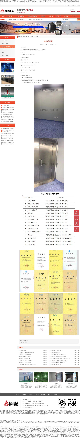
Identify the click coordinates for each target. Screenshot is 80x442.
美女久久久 (34, 431)
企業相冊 (56, 394)
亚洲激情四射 (17, 426)
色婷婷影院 (26, 428)
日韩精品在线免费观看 (68, 429)
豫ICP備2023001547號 (27, 407)
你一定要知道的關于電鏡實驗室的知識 (8, 140)
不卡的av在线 (28, 435)
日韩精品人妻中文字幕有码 (17, 429)
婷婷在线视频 (40, 426)
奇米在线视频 (16, 431)
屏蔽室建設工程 (71, 383)
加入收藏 (65, 5)
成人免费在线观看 (59, 429)
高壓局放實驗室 (39, 19)
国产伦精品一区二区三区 (29, 429)
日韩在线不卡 (5, 436)
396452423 (27, 403)
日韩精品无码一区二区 (43, 436)
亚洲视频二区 (63, 431)
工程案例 (58, 16)
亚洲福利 (32, 437)
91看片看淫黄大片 (47, 435)
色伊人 (77, 426)
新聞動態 (66, 16)
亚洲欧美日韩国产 (48, 434)
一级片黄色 (6, 434)
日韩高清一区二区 (21, 435)
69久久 (42, 430)
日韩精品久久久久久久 (32, 432)
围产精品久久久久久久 (12, 430)
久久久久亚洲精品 (56, 435)
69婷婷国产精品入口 (39, 429)
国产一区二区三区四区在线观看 (50, 432)
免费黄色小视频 (72, 426)
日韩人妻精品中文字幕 (55, 428)
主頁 (24, 36)
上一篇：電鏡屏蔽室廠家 (23, 340)
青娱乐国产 (14, 437)
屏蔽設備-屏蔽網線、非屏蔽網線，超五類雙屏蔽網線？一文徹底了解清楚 (8, 128)
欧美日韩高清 (33, 430)
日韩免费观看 (11, 426)
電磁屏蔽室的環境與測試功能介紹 (8, 133)
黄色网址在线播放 (59, 436)
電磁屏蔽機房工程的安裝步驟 (24, 358)
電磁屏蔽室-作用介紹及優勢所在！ (25, 362)
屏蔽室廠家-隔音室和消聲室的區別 (25, 354)
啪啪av (29, 431)
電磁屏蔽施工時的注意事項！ (56, 352)
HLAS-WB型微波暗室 (8, 72)
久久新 (33, 435)
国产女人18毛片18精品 (57, 434)
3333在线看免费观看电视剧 (54, 431)
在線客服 (69, 5)
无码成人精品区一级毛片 (72, 435)
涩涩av (59, 432)
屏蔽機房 (56, 383)
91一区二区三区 (59, 430)
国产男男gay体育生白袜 (7, 437)
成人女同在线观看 (13, 432)
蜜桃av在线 (39, 431)
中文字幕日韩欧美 (8, 431)
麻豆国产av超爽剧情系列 (9, 428)
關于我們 (74, 16)
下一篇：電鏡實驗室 (23, 342)
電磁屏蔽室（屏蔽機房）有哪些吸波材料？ (58, 356)
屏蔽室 (41, 383)
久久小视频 (37, 437)
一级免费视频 (40, 432)
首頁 (3, 16)
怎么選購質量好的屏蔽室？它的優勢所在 (26, 352)
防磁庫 (34, 19)
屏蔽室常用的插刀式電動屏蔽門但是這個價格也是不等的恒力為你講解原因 (8, 137)
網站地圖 (78, 5)
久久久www (62, 428)
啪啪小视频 (45, 431)
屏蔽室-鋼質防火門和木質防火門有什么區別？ (27, 364)
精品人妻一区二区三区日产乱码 (36, 434)
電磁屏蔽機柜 (7, 85)
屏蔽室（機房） (9, 19)
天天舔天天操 (20, 430)
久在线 (9, 436)
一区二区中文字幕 (33, 428)
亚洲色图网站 (27, 437)
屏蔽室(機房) (10, 16)
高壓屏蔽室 (25, 383)
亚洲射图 (15, 435)
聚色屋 (68, 431)
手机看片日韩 (64, 432)
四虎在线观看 (51, 436)
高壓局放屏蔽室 (20, 16)
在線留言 (73, 5)
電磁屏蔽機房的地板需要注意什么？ (57, 350)
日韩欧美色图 (47, 428)
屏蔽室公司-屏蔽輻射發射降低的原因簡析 (58, 354)
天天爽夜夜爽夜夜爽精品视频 (57, 426)
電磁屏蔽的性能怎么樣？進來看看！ (25, 356)
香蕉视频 (38, 430)
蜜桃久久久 (75, 429)
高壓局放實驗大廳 (7, 97)
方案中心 (62, 394)
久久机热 (68, 428)
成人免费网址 (25, 436)
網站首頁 (18, 394)
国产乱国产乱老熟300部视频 (15, 434)
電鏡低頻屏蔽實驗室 (32, 16)
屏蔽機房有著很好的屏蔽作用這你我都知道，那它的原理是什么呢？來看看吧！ (8, 142)
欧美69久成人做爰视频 (22, 432)
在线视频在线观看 (26, 434)
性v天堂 (2, 434)
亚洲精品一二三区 (75, 432)
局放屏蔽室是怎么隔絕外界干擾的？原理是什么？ (59, 360)
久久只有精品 (21, 437)
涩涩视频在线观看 (67, 430)
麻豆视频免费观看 (32, 426)
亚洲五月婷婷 (40, 428)
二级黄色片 (52, 430)
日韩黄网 (2, 428)
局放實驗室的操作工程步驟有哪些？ (25, 360)
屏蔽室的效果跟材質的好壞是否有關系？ (58, 362)
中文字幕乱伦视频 (19, 428)
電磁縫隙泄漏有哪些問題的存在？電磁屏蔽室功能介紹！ (61, 358)
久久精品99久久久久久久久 (68, 434)
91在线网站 (72, 431)
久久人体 (46, 429)
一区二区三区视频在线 (16, 436)
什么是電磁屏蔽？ (22, 350)
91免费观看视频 (46, 426)
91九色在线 (66, 426)
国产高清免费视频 (24, 426)
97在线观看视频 (66, 436)
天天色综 (69, 432)
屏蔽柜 (30, 19)
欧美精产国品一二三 (23, 431)
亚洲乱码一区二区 (39, 435)
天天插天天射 (52, 429)
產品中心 (51, 16)
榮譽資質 (43, 16)
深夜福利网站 (47, 430)
